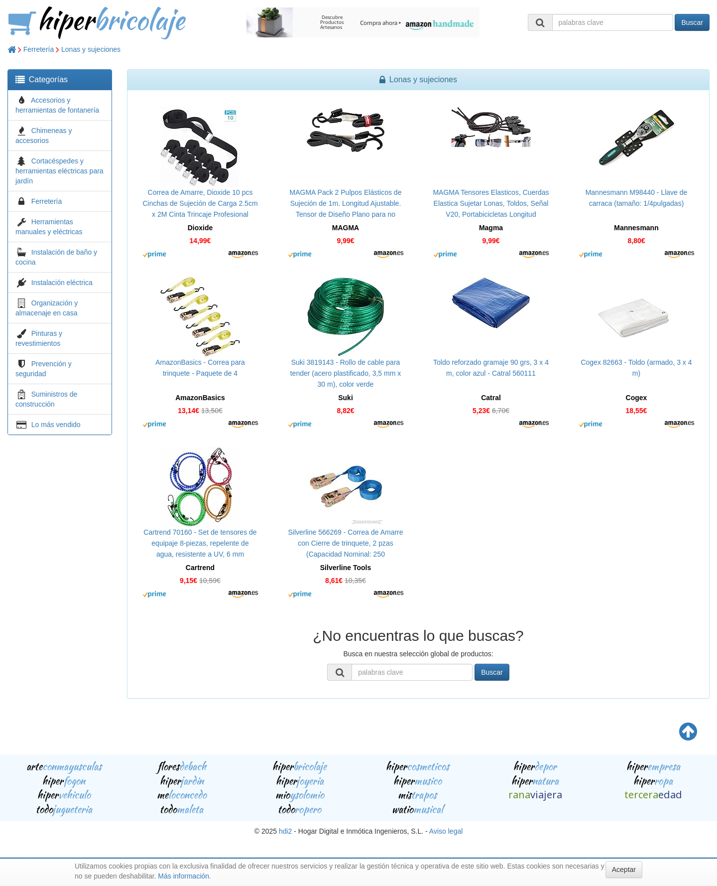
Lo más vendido (56, 425)
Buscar (692, 22)
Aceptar (624, 870)
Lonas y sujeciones (90, 49)
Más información (183, 876)
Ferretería (38, 49)
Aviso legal (446, 831)
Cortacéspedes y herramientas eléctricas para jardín (59, 171)
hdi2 (285, 831)
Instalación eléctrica (62, 283)
